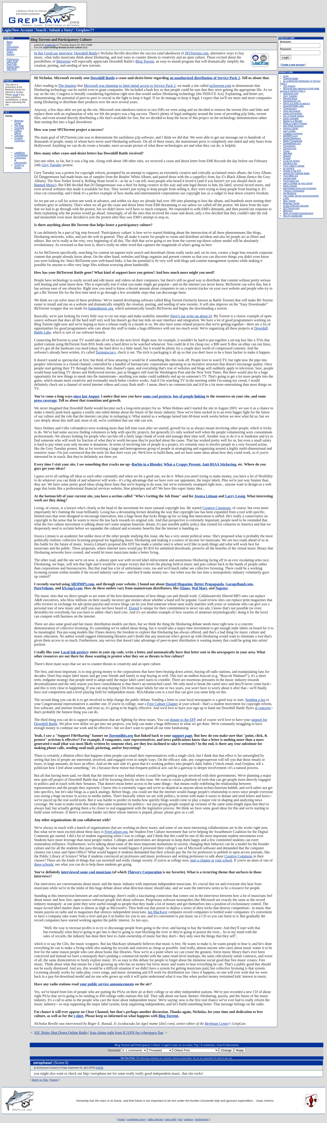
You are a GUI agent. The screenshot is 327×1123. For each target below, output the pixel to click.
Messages (12, 49)
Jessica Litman (206, 496)
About (9, 42)
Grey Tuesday (52, 165)
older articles (155, 1119)
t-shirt (78, 1016)
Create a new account (293, 64)
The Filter (19, 126)
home (121, 1119)
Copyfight (19, 128)
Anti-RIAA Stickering (219, 464)
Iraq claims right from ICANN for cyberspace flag (126, 1033)
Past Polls (12, 64)
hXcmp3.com (72, 588)
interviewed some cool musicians (86, 872)
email (15, 94)
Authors (10, 54)
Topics (10, 52)
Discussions (13, 47)
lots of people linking (189, 396)
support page (182, 735)
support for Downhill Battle (296, 173)
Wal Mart (199, 588)
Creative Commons (19, 139)
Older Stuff (12, 62)
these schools (43, 864)
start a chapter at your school (211, 860)
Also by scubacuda (292, 216)
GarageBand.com (239, 584)
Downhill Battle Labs (293, 106)
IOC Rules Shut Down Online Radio (60, 1033)
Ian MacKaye (158, 912)
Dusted (134, 608)
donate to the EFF (183, 720)
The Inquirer (67, 86)
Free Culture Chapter (162, 704)
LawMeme (19, 152)
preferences (202, 1119)
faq (180, 1119)
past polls (170, 1119)
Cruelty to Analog (19, 166)
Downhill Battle (85, 53)
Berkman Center (18, 122)
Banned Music (44, 185)
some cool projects (157, 396)
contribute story (136, 1119)
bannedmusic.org (100, 308)
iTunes (185, 588)
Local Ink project (74, 652)
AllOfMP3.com (82, 584)
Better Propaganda (209, 584)
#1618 (99, 1068)
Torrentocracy (106, 352)
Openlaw (18, 135)
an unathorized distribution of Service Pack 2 (205, 78)
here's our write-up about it (191, 316)
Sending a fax (255, 700)
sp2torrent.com (220, 86)
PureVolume (43, 588)
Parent (53, 1079)
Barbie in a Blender (147, 464)
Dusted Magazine (179, 584)
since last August (86, 396)
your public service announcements (106, 984)
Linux (286, 76)
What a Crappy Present (182, 464)
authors (188, 1119)
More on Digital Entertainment (298, 213)
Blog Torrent (145, 61)
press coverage (45, 400)
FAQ (9, 44)
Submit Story (13, 67)
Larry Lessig (235, 496)
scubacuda (50, 45)
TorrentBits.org (121, 735)
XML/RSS (12, 69)
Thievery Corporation (144, 872)
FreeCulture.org (115, 832)
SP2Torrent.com (196, 53)
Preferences (13, 59)
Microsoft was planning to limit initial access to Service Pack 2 (130, 86)
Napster (222, 588)
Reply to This (40, 1079)
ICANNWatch (21, 155)
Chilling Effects (18, 131)
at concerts (263, 708)
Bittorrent (63, 61)
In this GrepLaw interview (53, 53)
